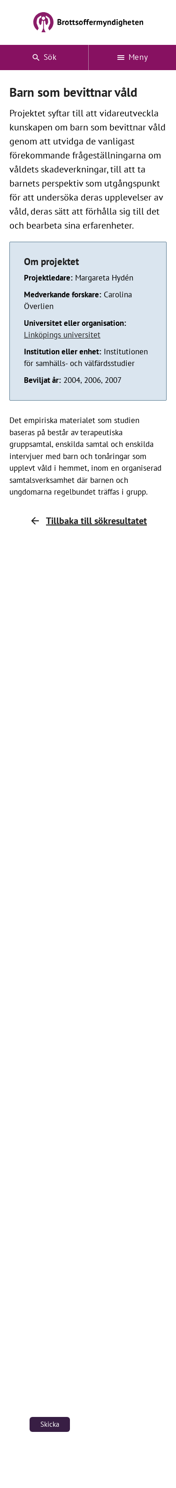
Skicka (49, 1424)
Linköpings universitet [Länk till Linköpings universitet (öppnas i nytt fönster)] (62, 335)
